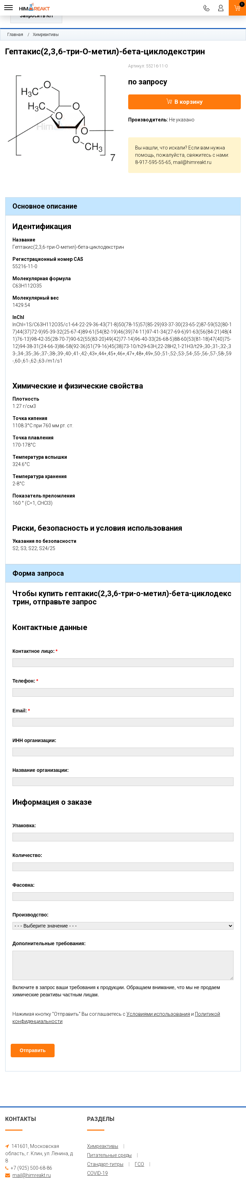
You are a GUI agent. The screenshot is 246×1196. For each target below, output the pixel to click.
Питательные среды (109, 1155)
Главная (15, 34)
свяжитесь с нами (207, 155)
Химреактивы (46, 34)
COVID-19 (97, 1173)
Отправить (33, 1050)
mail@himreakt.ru (192, 162)
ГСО (139, 1164)
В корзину (184, 101)
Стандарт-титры (105, 1164)
